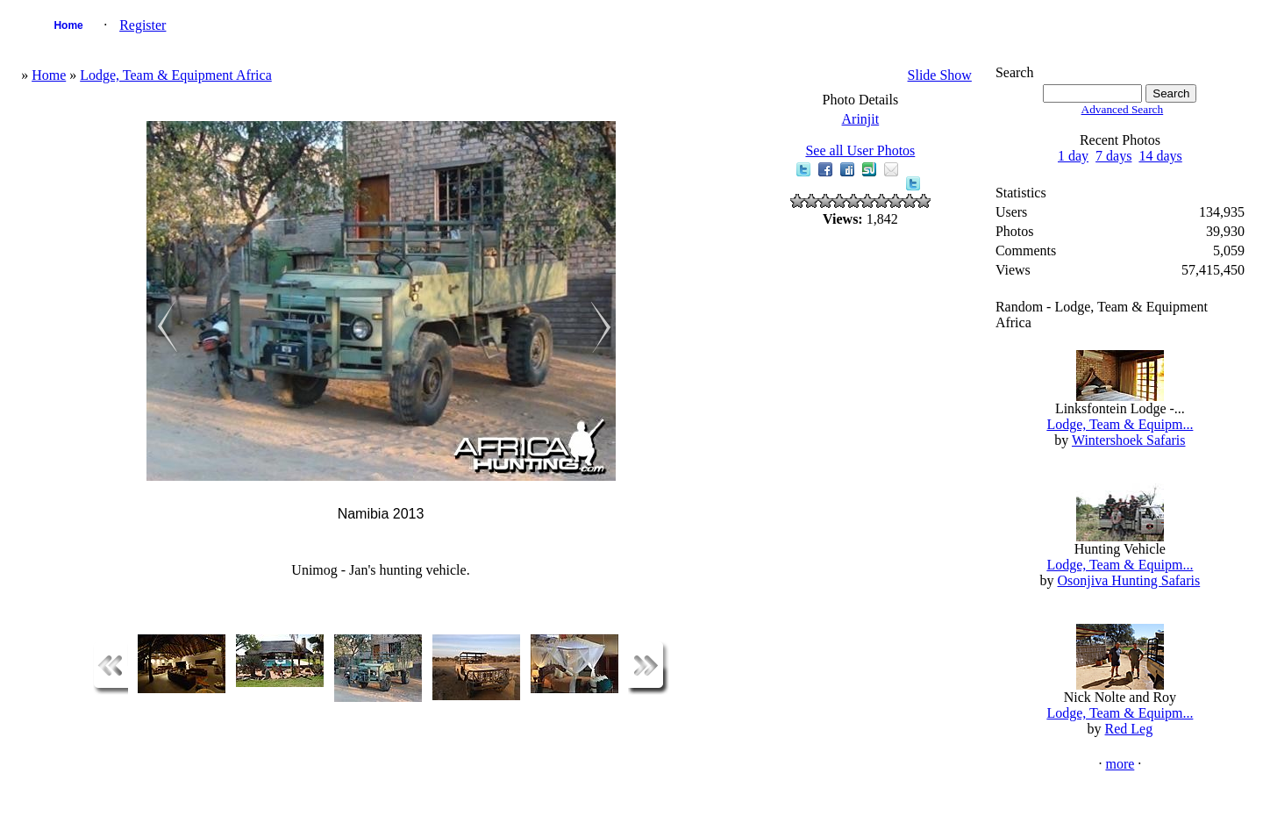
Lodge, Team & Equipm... (1119, 424)
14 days (1159, 155)
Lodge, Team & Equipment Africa (176, 75)
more (1119, 763)
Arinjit (861, 118)
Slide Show (940, 75)
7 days (1113, 155)
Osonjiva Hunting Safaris (1129, 580)
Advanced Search (1122, 109)
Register (142, 25)
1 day (1073, 155)
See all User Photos (860, 150)
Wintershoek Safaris (1129, 440)
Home (68, 25)
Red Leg (1129, 728)
